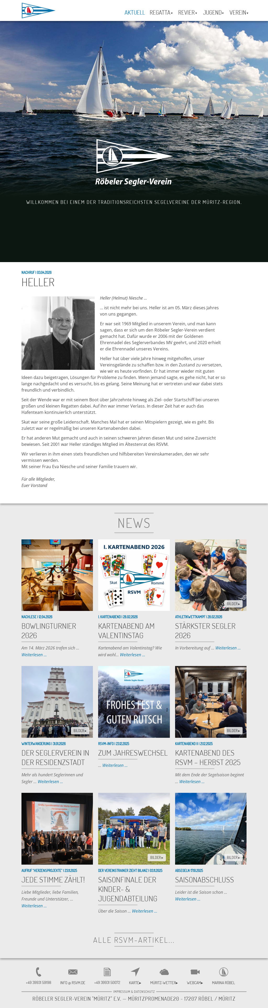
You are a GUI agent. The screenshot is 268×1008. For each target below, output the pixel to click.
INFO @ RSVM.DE (72, 982)
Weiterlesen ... (34, 655)
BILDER (233, 603)
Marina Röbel (223, 982)
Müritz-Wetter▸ (164, 982)
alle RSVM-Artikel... (134, 940)
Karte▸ (135, 982)
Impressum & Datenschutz (134, 992)
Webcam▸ (195, 982)
